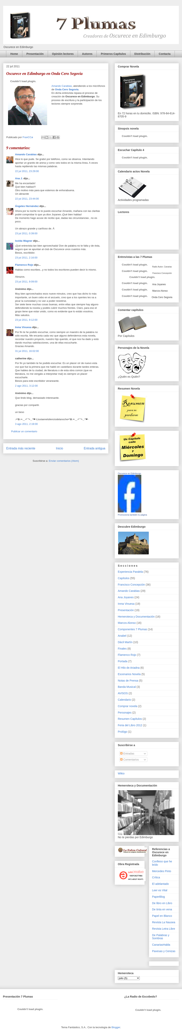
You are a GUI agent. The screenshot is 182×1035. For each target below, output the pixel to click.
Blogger (116, 1027)
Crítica (156, 877)
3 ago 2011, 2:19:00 (26, 424)
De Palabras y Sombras (160, 937)
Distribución (142, 53)
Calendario (124, 699)
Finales (122, 648)
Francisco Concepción (131, 584)
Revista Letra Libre (163, 928)
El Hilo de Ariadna (129, 667)
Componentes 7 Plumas (132, 629)
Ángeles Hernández (27, 206)
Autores (87, 53)
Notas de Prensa (128, 680)
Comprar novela (127, 706)
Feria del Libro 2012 (130, 725)
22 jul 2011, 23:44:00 (27, 198)
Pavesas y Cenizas (163, 951)
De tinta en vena (162, 909)
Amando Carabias (61, 85)
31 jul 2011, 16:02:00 (27, 351)
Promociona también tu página (132, 515)
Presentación (35, 53)
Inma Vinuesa (23, 327)
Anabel (122, 635)
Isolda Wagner (23, 240)
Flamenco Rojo (24, 264)
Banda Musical (127, 686)
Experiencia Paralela (130, 571)
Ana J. (19, 178)
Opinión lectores (63, 53)
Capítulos (123, 578)
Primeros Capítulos (113, 53)
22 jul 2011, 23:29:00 (27, 171)
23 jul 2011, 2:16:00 (26, 257)
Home (14, 53)
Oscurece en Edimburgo (129, 473)
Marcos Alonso (160, 290)
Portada (122, 661)
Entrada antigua (94, 448)
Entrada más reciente (20, 448)
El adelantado (160, 883)
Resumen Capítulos (130, 718)
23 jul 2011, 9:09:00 (26, 281)
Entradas (127, 753)
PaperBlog (158, 896)
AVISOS (123, 693)
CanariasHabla (161, 944)
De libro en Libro (162, 903)
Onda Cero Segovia (66, 89)
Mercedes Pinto (161, 871)
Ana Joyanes (159, 284)
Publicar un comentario (24, 431)
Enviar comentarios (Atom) (64, 460)
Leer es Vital (159, 890)
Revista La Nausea (163, 922)
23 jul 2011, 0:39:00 (26, 233)
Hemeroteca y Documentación (136, 616)
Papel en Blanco (162, 915)
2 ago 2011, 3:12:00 (26, 385)
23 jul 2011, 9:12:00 (26, 319)
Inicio (59, 448)
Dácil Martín (125, 642)
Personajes (125, 712)
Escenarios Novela (129, 674)
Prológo (122, 731)
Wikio (121, 773)
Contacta (164, 53)
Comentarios (129, 759)
